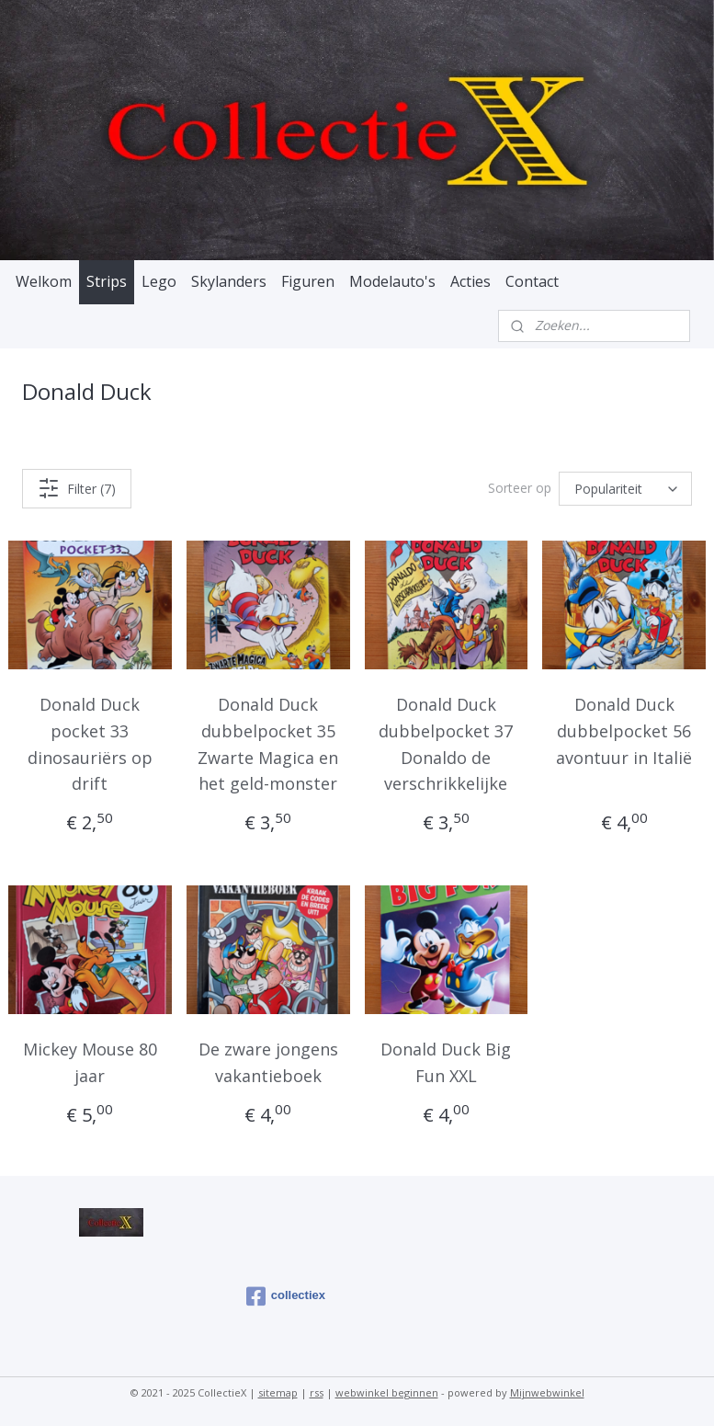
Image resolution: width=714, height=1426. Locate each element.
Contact (532, 281)
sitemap (278, 1392)
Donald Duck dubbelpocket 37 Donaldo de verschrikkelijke (446, 743)
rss (316, 1392)
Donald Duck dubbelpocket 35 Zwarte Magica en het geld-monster (268, 743)
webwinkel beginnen (386, 1392)
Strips (106, 281)
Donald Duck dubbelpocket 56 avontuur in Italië (624, 731)
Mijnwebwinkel (547, 1392)
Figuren (307, 281)
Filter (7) (77, 488)
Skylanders (228, 281)
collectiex (285, 1296)
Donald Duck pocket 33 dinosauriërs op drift (90, 743)
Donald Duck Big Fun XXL (445, 1062)
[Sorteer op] (625, 489)
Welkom (44, 281)
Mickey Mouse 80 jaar (90, 1062)
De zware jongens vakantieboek (268, 1062)
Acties (470, 281)
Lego (159, 281)
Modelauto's (392, 281)
